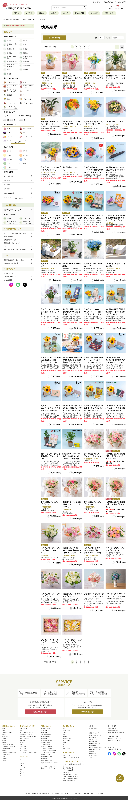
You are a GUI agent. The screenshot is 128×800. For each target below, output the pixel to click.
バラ (64, 728)
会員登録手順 (92, 753)
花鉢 (21, 744)
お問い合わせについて (114, 740)
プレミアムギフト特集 (47, 748)
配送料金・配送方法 (94, 743)
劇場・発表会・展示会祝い (9, 752)
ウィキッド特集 (45, 728)
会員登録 (91, 751)
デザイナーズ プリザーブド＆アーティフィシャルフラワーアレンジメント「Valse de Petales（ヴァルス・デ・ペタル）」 (94, 599)
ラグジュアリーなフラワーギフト (50, 766)
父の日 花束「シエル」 (114, 122)
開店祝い (4, 742)
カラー (64, 742)
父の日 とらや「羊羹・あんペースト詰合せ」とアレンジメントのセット (72, 218)
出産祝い (4, 738)
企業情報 (27, 793)
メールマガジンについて (114, 738)
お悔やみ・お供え (7, 732)
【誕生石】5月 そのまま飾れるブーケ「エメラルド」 (93, 78)
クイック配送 (66, 755)
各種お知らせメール (94, 749)
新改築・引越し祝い (8, 744)
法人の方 (94, 13)
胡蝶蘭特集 (44, 758)
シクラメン (66, 732)
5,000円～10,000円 (25, 116)
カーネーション (67, 738)
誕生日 (16, 13)
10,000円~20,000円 (9, 120)
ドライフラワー (24, 738)
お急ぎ (53, 13)
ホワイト (22, 773)
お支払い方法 (92, 745)
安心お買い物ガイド (110, 2)
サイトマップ (78, 793)
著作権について (69, 793)
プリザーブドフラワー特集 (48, 750)
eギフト (29, 13)
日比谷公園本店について (70, 776)
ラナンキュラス (67, 748)
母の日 (41, 13)
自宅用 (4, 760)
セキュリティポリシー (57, 793)
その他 (90, 757)
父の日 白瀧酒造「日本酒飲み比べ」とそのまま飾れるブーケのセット (115, 311)
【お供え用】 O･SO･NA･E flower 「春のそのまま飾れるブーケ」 (72, 78)
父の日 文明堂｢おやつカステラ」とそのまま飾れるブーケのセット (93, 408)
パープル (22, 767)
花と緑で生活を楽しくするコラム (14, 260)
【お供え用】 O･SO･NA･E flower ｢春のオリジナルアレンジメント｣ (71, 550)
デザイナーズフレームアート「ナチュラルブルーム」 (50, 642)
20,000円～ (22, 120)
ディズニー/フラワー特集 (48, 752)
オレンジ (22, 765)
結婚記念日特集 (45, 736)
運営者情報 (35, 793)
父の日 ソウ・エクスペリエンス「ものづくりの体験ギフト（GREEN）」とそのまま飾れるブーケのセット (51, 410)
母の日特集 (44, 730)
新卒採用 (86, 793)
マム (64, 734)
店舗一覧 (109, 13)
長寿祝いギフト (45, 754)
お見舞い (4, 758)
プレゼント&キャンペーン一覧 (71, 757)
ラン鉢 (22, 742)
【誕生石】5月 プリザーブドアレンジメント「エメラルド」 (50, 78)
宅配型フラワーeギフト (11, 240)
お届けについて (93, 739)
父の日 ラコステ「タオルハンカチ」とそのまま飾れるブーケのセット (115, 408)
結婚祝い (4, 740)
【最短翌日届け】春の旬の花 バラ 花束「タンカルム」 (115, 504)
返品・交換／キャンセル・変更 (97, 747)
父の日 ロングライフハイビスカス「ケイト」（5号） (51, 311)
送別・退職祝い (6, 748)
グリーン (22, 771)
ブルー (22, 769)
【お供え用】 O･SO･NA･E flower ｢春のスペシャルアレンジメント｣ (93, 550)
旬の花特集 (44, 738)
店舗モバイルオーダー (70, 774)
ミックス (22, 775)
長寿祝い (4, 750)
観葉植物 (22, 740)
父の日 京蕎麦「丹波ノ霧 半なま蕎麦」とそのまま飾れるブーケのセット (72, 360)
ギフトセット (23, 748)
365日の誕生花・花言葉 (11, 263)
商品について (92, 737)
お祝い (4, 756)
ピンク (22, 761)
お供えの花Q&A (45, 744)
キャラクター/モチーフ (26, 732)
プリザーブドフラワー (26, 734)
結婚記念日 (79, 13)
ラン (64, 744)
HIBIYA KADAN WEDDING (71, 778)
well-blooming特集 (46, 734)
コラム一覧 (111, 747)
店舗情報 (66, 772)
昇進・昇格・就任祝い (8, 746)
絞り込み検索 (54, 38)
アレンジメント (24, 728)
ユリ (64, 746)
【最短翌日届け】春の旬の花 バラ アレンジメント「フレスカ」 (115, 456)
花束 (21, 730)
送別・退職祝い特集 (46, 740)
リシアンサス (66, 740)
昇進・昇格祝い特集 (46, 760)
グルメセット (23, 746)
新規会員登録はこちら (40, 712)
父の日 (4, 730)
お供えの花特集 (45, 742)
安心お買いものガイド (95, 735)
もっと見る (18, 142)
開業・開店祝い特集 (46, 756)
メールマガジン (93, 755)
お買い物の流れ (93, 741)
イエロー (22, 763)
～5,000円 (6, 116)
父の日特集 (44, 732)
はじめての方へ (97, 2)
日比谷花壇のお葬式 (69, 780)
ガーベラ (65, 736)
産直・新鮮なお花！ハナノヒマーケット (18, 249)
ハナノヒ (18, 246)
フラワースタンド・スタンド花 (28, 752)
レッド (22, 759)
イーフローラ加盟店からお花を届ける (18, 233)
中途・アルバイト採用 (97, 793)
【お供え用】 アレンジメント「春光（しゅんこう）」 (51, 550)
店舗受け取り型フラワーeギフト (18, 243)
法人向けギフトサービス (12, 210)
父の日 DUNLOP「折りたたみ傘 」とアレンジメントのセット (115, 169)
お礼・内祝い (6, 754)
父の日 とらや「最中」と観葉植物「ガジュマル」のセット (51, 456)
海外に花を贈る (18, 236)
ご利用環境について (113, 736)
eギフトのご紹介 (68, 770)
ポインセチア (66, 730)
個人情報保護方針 (44, 793)
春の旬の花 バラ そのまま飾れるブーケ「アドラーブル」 (72, 504)
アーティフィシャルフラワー (28, 736)
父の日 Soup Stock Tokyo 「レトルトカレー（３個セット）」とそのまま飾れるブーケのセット (93, 314)
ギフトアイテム (24, 750)
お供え (65, 13)
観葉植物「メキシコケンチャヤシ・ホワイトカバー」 (115, 78)
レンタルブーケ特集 (46, 746)
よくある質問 (122, 2)
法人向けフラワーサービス (48, 768)
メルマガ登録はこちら (87, 712)
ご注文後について (113, 730)
